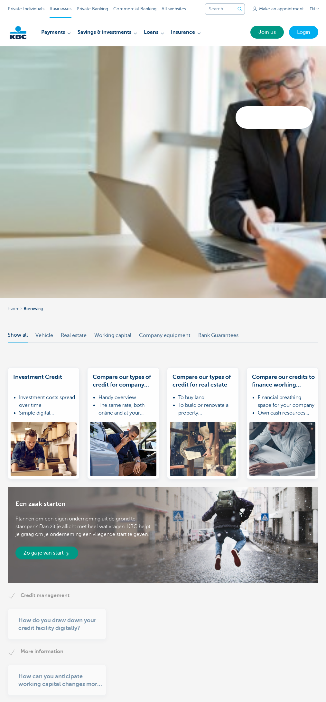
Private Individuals (26, 8)
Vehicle (44, 335)
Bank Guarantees (218, 335)
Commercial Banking (134, 8)
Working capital (112, 335)
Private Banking (92, 8)
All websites (174, 8)
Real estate (74, 335)
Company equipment (165, 335)
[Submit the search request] (240, 9)
